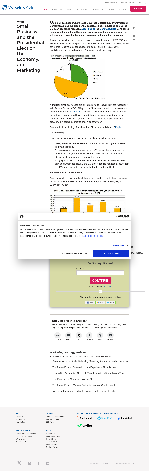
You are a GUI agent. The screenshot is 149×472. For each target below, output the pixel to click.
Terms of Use (51, 442)
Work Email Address (83, 269)
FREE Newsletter (111, 2)
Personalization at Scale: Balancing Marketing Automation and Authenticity (90, 362)
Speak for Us (21, 442)
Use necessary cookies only (74, 253)
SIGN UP (123, 9)
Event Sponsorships (24, 437)
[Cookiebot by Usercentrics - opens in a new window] (118, 217)
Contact (139, 2)
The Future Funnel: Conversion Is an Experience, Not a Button (84, 368)
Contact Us (50, 434)
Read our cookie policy (92, 236)
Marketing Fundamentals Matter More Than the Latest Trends (83, 391)
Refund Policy (51, 439)
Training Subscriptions (55, 417)
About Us (19, 417)
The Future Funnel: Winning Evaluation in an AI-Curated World (84, 385)
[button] (90, 303)
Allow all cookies (111, 253)
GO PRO (138, 8)
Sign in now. (107, 287)
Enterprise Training (53, 420)
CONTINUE (100, 281)
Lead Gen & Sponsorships (26, 434)
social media (76, 112)
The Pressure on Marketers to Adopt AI (72, 379)
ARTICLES (57, 9)
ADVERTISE (98, 9)
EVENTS (69, 9)
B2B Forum (50, 422)
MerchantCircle (108, 29)
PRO (46, 9)
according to (88, 29)
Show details (118, 245)
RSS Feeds (20, 420)
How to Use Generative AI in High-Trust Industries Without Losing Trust (88, 373)
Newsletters (20, 422)
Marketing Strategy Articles (68, 353)
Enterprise (123, 2)
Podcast (131, 2)
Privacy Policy (51, 445)
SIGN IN (111, 9)
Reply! (118, 128)
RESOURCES (83, 9)
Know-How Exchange (54, 437)
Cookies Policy (52, 447)
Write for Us (20, 439)
